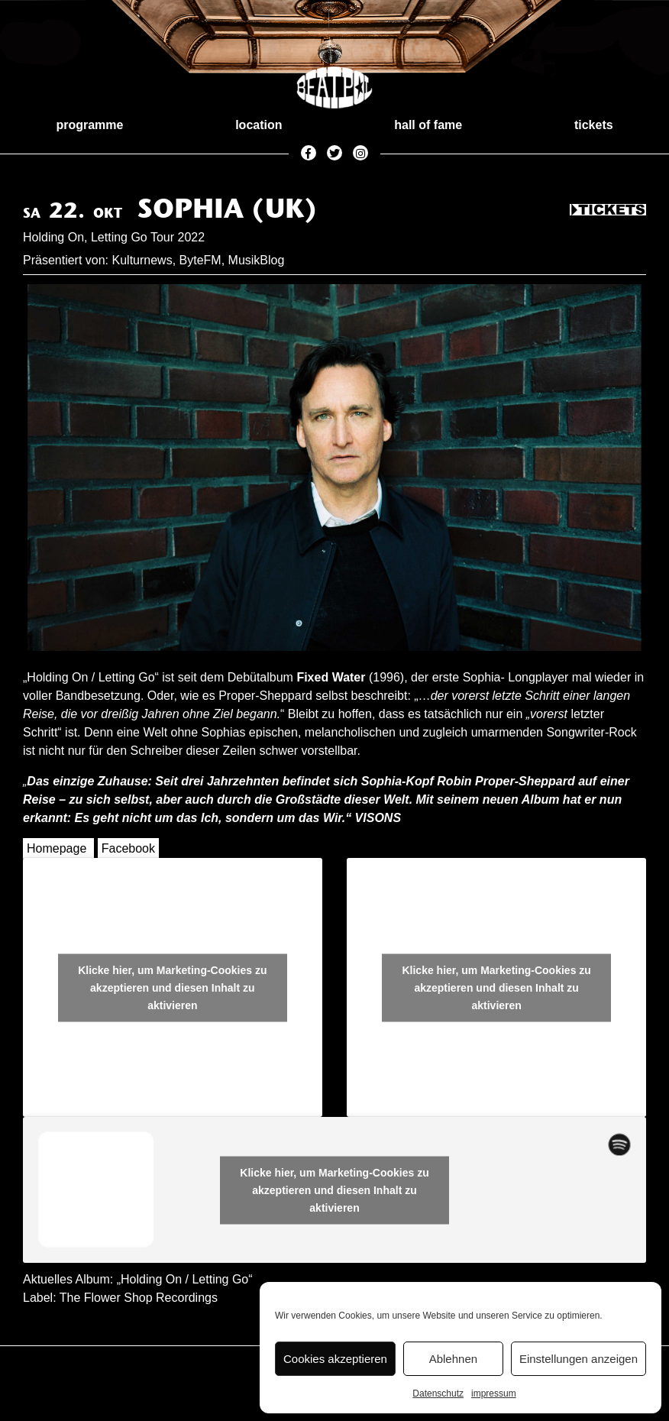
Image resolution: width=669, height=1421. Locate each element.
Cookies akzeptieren (335, 1358)
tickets (593, 124)
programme (89, 124)
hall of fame (428, 124)
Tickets (608, 211)
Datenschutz (438, 1393)
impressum (493, 1393)
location (258, 124)
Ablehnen (453, 1358)
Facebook (128, 848)
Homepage (56, 848)
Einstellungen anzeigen (578, 1358)
